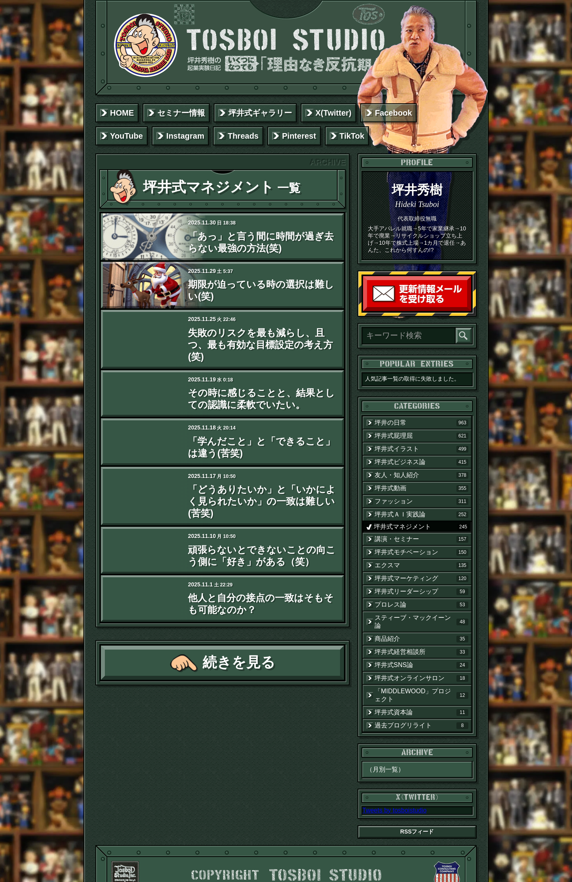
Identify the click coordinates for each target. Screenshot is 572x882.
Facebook (393, 112)
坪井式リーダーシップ (421, 591)
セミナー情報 (181, 112)
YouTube (126, 136)
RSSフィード (417, 831)
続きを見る (239, 662)
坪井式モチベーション (421, 552)
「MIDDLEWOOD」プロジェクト (421, 695)
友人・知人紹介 (421, 475)
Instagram (185, 136)
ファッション (421, 501)
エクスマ (421, 565)
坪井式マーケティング (421, 578)
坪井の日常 (421, 422)
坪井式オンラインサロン (421, 678)
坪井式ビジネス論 (421, 462)
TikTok (352, 136)
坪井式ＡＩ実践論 (421, 514)
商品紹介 (421, 638)
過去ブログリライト (421, 725)
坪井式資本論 (421, 712)
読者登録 (469, 309)
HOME (122, 112)
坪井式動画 (421, 488)
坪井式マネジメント (421, 526)
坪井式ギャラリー (260, 112)
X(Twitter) (333, 112)
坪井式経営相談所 (421, 652)
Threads (243, 136)
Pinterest (299, 136)
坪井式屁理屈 (421, 435)
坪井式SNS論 (421, 665)
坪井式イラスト (421, 449)
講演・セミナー (421, 539)
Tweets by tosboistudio (394, 810)
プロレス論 (421, 604)
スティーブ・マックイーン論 (421, 621)
